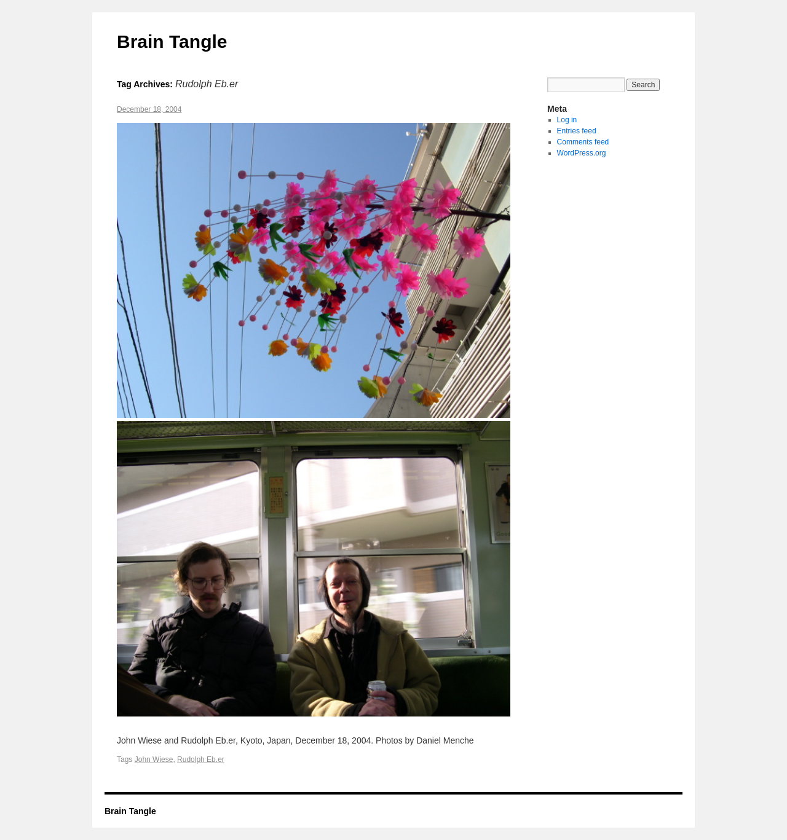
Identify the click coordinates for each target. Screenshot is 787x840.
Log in (567, 120)
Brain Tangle (172, 41)
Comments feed (583, 142)
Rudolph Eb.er (200, 759)
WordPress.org (581, 153)
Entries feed (576, 131)
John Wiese (154, 759)
